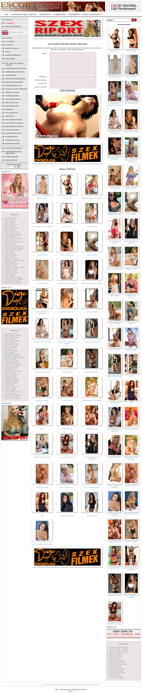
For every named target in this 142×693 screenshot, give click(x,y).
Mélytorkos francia (14, 126)
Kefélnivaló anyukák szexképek (15, 267)
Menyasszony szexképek (12, 281)
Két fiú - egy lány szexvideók (118, 649)
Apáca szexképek (10, 223)
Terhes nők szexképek (11, 381)
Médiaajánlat (95, 684)
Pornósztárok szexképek (12, 354)
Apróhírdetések (45, 14)
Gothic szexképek (10, 253)
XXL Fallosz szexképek (12, 398)
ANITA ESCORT (67, 433)
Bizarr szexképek (10, 230)
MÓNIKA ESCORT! (42, 405)
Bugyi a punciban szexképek (13, 235)
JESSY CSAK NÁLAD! (92, 491)
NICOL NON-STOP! (67, 491)
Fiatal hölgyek (12, 106)
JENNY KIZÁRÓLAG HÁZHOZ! (92, 287)
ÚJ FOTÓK (9, 45)
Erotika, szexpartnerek (90, 14)
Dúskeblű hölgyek (13, 85)
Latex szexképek (10, 274)
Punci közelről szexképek (12, 356)
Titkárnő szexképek (11, 386)
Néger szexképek (10, 339)
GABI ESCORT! (114, 457)
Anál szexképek (9, 221)
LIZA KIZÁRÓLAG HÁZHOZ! (67, 287)
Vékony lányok (12, 92)
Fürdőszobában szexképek (13, 250)
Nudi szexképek (10, 342)
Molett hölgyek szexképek (13, 335)
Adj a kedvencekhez (74, 684)
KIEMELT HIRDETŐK (12, 55)
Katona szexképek (10, 265)
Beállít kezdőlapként (60, 684)
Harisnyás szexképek (11, 259)
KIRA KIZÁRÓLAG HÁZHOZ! (92, 202)
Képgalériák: (14, 214)
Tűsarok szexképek (11, 393)
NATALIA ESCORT (67, 520)
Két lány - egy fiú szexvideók (118, 652)
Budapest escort (12, 143)
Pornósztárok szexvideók (117, 673)
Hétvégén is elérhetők (15, 79)
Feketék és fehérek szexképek (14, 248)
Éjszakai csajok (12, 130)
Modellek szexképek (11, 333)
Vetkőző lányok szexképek (13, 395)
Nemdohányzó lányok (15, 72)
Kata (42, 520)
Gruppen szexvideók (115, 657)
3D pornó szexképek (11, 218)
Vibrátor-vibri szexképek (12, 397)
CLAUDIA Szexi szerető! (67, 461)
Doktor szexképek (10, 243)
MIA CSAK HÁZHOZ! (131, 514)
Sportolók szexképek (11, 368)
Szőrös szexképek (10, 376)
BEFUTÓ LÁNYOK (11, 48)
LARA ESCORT (92, 231)
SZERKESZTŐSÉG (11, 157)
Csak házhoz (10, 75)
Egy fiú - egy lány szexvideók (118, 647)
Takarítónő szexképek (11, 378)
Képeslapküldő (74, 14)
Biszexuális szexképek (12, 228)
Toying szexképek (10, 390)
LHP (6, 14)
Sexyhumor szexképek (12, 362)
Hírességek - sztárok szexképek (14, 260)
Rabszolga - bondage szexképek (15, 357)
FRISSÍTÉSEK (10, 58)
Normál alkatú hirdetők (16, 89)
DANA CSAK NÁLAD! (42, 376)
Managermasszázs (13, 133)
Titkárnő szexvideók (115, 676)
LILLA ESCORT (42, 259)
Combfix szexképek (11, 236)
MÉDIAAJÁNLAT (11, 160)
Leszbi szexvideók (115, 666)
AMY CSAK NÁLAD (67, 259)
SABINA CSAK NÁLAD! (42, 461)
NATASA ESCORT (42, 491)
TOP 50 (7, 52)
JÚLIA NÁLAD (92, 520)
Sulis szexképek (10, 369)
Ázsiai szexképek (10, 224)
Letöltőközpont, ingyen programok (24, 14)
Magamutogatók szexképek (13, 277)
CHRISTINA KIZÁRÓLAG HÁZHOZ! (67, 347)
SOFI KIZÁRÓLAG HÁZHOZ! (92, 405)
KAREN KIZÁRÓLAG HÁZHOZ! (42, 317)
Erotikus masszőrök (14, 82)
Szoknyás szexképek (11, 374)
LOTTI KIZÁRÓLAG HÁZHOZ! (42, 548)
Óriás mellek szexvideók (117, 669)
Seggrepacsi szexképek (12, 361)
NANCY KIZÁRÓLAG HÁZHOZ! (114, 486)
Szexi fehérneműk (13, 99)
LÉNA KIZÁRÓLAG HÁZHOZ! (42, 231)
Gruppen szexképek (11, 255)
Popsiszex (9, 109)
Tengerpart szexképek (11, 380)
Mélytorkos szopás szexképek (14, 279)
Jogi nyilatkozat (48, 684)
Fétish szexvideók (115, 655)
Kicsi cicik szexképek (11, 269)
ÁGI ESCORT (67, 231)
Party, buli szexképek (11, 345)
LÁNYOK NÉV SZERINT (13, 148)
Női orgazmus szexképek (12, 340)
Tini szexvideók (114, 674)
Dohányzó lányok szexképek (13, 241)
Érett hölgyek (11, 102)
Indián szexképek (10, 262)
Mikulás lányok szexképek (13, 282)
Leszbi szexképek (10, 276)
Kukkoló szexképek (11, 270)
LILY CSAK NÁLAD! (67, 316)
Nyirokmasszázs (12, 140)
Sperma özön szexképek (12, 366)
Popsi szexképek (10, 352)
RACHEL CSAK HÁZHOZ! (42, 346)
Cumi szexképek (10, 240)
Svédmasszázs (11, 136)
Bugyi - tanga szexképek (12, 233)
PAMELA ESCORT (92, 433)
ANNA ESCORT (131, 51)
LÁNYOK (8, 38)
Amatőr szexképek (10, 219)
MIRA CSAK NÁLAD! (91, 346)
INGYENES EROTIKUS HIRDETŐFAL (13, 152)
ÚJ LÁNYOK (9, 41)
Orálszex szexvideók (115, 667)
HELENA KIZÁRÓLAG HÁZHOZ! (114, 158)
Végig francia (11, 113)
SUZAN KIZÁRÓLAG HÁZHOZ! (92, 462)
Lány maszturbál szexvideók (118, 664)
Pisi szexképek (9, 349)
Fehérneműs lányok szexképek (14, 247)
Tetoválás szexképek (11, 383)
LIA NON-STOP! (42, 287)
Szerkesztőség (85, 684)
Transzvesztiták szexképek (13, 391)
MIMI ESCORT (115, 295)
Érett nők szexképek (11, 245)
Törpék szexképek (10, 388)
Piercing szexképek (11, 347)
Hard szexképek (10, 257)
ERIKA (42, 433)
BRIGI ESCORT (131, 188)
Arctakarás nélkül (13, 119)
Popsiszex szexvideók (116, 671)
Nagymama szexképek (12, 337)
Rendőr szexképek (10, 359)
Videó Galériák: (123, 644)
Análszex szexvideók (116, 654)
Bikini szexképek (10, 226)
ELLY (131, 376)
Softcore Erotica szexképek (13, 364)
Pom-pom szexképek (11, 351)
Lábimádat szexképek (11, 272)
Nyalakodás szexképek (12, 344)
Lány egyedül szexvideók (117, 662)
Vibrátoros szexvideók (116, 678)
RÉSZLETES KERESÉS (13, 26)
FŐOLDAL (9, 20)
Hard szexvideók (114, 659)
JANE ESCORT (92, 259)
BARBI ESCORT (67, 376)
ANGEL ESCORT (92, 316)
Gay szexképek (9, 252)
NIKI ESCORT (42, 202)
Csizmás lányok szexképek (13, 238)
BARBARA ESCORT (92, 376)
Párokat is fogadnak (14, 123)
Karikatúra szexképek (11, 264)
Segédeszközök (12, 96)
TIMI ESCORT (67, 405)
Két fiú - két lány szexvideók (118, 650)
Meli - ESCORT (115, 324)
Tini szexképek (9, 385)
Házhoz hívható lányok (15, 68)
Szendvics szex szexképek (13, 371)
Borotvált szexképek (11, 231)
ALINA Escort (67, 202)
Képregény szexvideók (116, 661)
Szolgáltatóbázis (59, 14)
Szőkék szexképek (10, 373)
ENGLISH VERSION (16, 32)
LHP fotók (9, 116)
